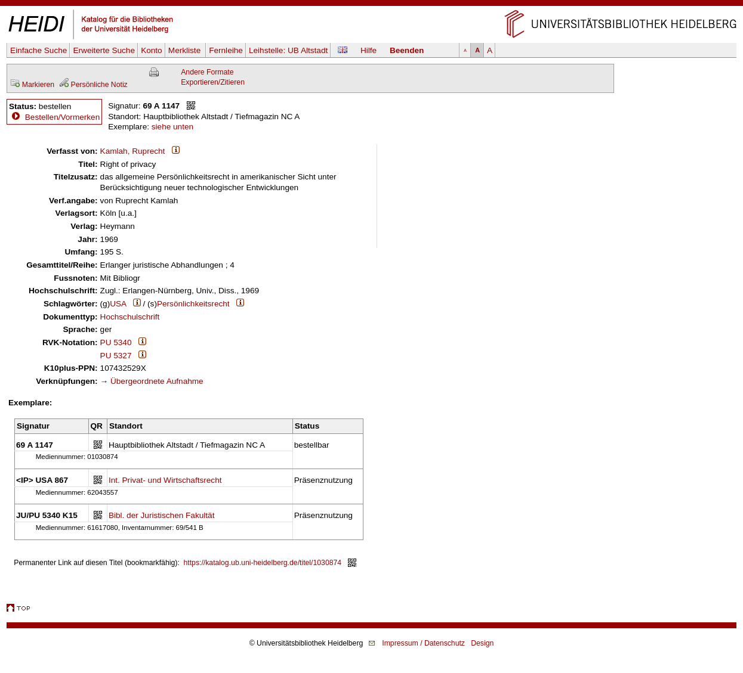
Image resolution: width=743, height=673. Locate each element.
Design (482, 643)
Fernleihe (226, 50)
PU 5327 (116, 355)
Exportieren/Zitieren (213, 82)
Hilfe (368, 50)
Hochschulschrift (130, 316)
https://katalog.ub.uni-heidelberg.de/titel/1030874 (263, 563)
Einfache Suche (38, 50)
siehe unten (172, 126)
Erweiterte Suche (104, 50)
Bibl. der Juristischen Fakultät (162, 515)
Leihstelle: (288, 50)
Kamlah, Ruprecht (132, 151)
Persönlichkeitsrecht (193, 303)
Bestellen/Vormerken (62, 117)
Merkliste (185, 50)
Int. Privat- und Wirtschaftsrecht (165, 480)
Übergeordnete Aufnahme (157, 381)
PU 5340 (116, 342)
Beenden (407, 50)
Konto (151, 50)
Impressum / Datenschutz (423, 643)
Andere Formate (207, 72)
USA (118, 303)
